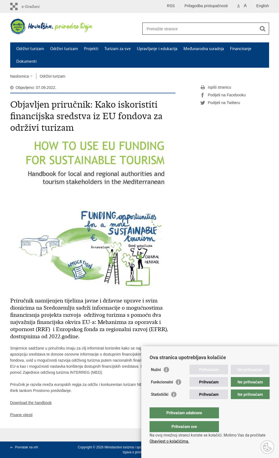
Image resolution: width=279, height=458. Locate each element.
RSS (171, 6)
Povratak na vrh (26, 447)
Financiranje (240, 48)
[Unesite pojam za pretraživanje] (200, 28)
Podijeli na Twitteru (220, 102)
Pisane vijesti (21, 415)
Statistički (159, 405)
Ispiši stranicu (215, 87)
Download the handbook (31, 402)
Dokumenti (26, 61)
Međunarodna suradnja (203, 48)
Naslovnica (19, 76)
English (262, 6)
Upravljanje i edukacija (157, 48)
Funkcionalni (162, 393)
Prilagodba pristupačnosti (206, 6)
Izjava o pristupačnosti (139, 452)
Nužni (156, 380)
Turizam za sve (117, 48)
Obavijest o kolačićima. (169, 441)
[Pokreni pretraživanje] (262, 28)
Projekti (91, 48)
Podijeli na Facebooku (223, 95)
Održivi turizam (30, 48)
